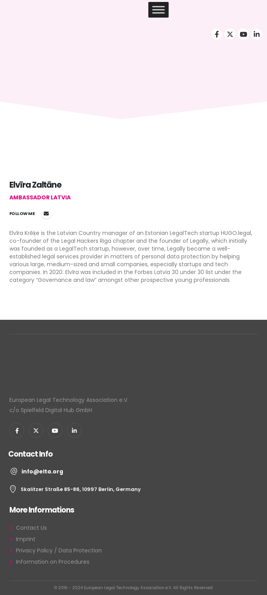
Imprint (26, 539)
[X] (229, 34)
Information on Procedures (52, 562)
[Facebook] (216, 34)
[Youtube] (243, 34)
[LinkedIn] (256, 34)
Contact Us (31, 528)
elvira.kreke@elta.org (46, 213)
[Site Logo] (34, 10)
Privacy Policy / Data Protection (59, 550)
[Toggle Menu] (158, 9)
